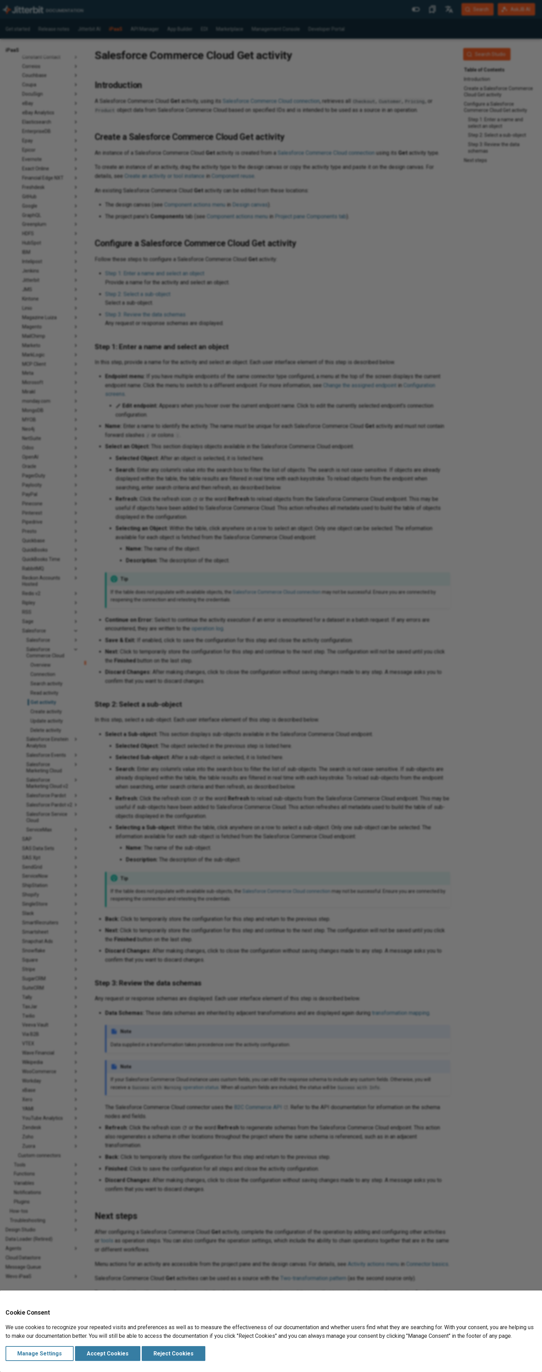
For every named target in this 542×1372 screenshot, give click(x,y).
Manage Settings (39, 1353)
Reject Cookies (173, 1353)
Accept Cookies (108, 1353)
